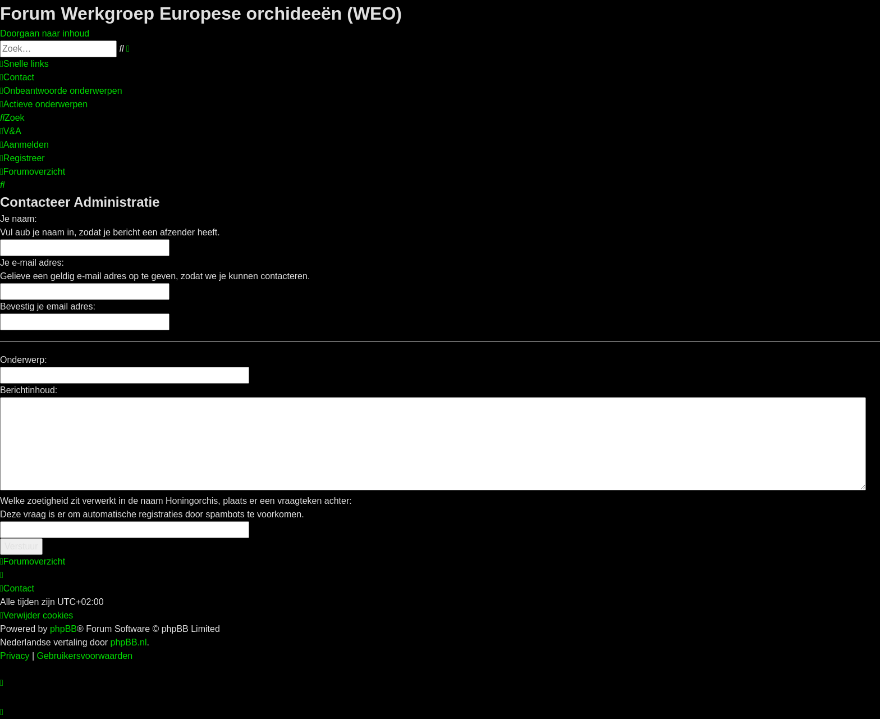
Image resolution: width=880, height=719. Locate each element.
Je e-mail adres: (32, 262)
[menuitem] (17, 77)
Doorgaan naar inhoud (44, 33)
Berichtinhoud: (28, 390)
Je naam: (18, 219)
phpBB (63, 629)
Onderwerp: (23, 360)
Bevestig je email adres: (47, 306)
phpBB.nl (129, 642)
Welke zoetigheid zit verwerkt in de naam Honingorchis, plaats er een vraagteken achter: (176, 501)
